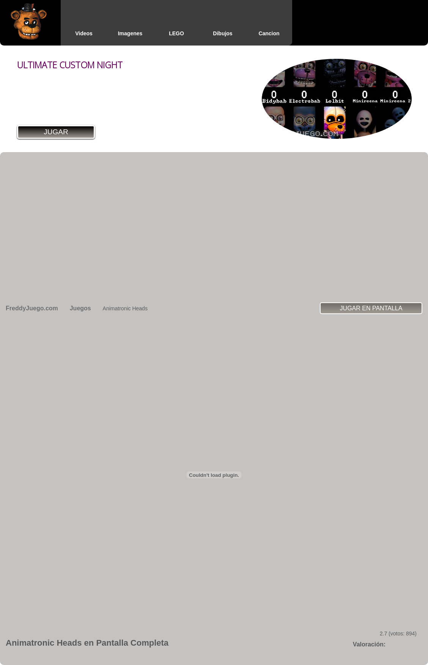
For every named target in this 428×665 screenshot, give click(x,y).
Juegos (80, 308)
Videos (84, 33)
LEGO (176, 33)
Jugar (56, 132)
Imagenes (130, 33)
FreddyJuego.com (32, 308)
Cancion (268, 33)
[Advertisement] (71, 227)
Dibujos (222, 33)
